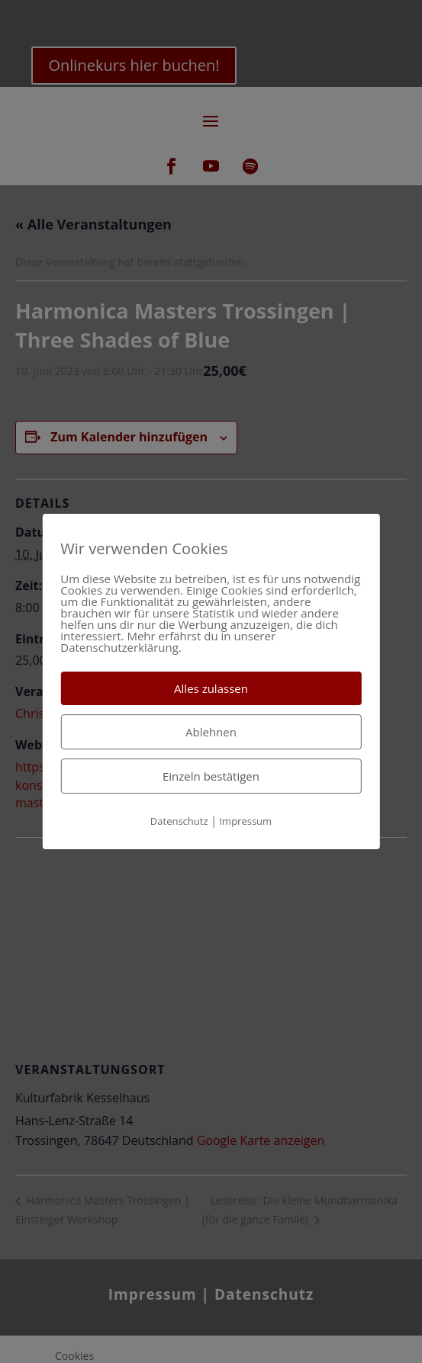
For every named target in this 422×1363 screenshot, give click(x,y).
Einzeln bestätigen (211, 776)
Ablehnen (211, 731)
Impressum (245, 821)
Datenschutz (179, 821)
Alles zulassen (211, 688)
